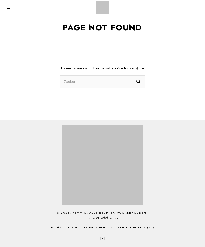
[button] (138, 81)
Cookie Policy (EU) (136, 227)
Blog (72, 227)
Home (56, 227)
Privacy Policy (97, 227)
